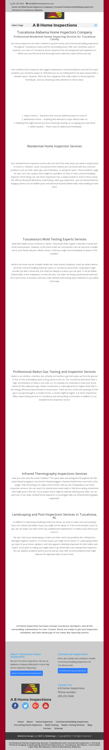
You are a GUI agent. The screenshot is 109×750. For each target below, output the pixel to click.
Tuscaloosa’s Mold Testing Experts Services (54, 239)
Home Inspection (44, 721)
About (30, 721)
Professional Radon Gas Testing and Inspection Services (54, 371)
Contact (47, 728)
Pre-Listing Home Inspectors (28, 725)
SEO (40, 736)
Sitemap (58, 728)
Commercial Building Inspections (72, 721)
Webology (50, 736)
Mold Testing (51, 725)
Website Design (26, 736)
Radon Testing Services (72, 725)
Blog (90, 725)
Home (21, 721)
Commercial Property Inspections (72, 671)
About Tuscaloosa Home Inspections (26, 673)
